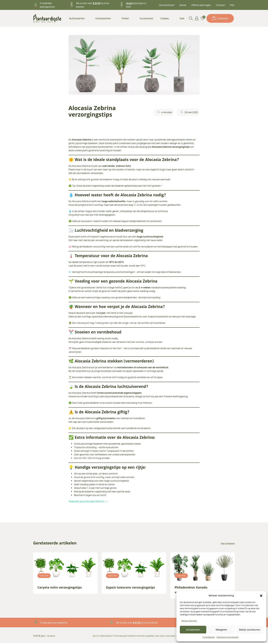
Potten (125, 18)
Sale (182, 18)
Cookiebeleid (208, 637)
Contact (220, 5)
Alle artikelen (228, 543)
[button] (261, 595)
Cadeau (164, 18)
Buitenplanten (77, 18)
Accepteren (193, 629)
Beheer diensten (189, 620)
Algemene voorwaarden (227, 637)
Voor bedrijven (167, 5)
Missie (182, 5)
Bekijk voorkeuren (249, 629)
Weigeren (221, 629)
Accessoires (146, 18)
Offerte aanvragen (201, 5)
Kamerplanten (103, 18)
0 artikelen (220, 18)
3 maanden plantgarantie (54, 622)
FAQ (232, 5)
